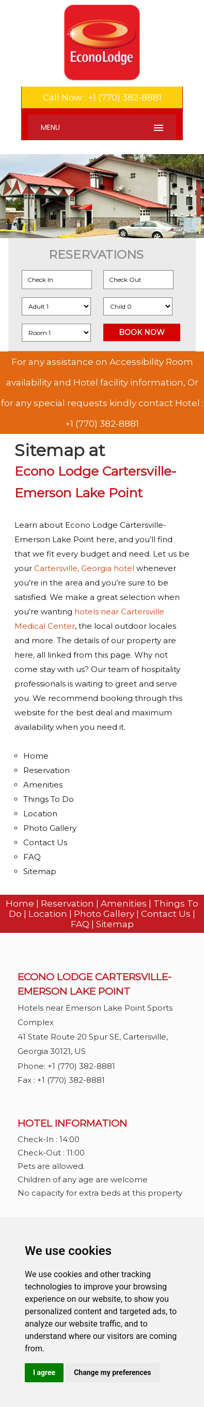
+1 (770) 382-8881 (102, 423)
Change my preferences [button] (112, 1372)
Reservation (46, 770)
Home (36, 756)
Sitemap (39, 871)
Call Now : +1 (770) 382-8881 (102, 97)
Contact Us (45, 842)
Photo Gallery (49, 828)
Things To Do (48, 799)
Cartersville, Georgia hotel (84, 568)
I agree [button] (44, 1372)
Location (40, 813)
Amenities (42, 785)
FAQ (32, 857)
